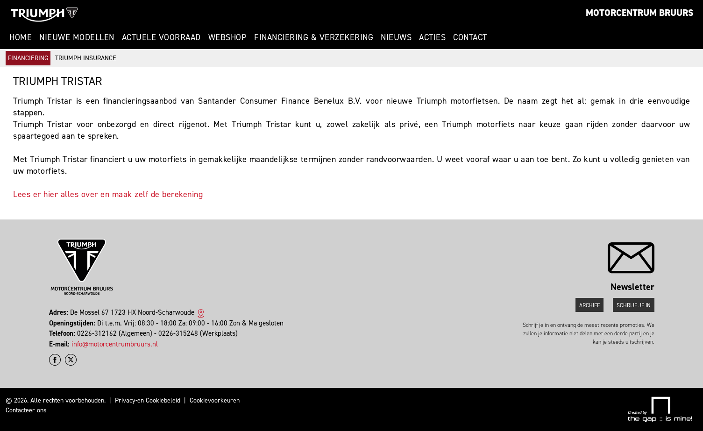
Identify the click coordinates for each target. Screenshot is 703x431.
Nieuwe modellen (76, 37)
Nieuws (396, 37)
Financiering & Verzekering (313, 37)
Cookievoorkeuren (215, 400)
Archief (589, 305)
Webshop (227, 37)
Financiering (28, 58)
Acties (432, 37)
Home (20, 37)
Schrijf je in (634, 305)
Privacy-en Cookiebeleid (147, 400)
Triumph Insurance (85, 58)
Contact (470, 37)
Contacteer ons (26, 410)
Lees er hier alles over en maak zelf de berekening (108, 194)
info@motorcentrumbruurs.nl (114, 344)
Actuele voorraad (161, 37)
